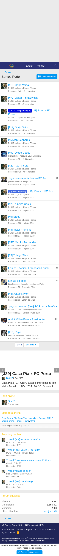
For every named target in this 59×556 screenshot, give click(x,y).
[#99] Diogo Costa (19, 152)
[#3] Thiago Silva (18, 255)
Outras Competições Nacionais (29, 310)
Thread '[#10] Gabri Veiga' (20, 481)
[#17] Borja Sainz (18, 127)
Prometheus (13, 156)
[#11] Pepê (14, 332)
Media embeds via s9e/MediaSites (33, 541)
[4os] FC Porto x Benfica (42, 306)
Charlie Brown (8, 421)
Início (12, 532)
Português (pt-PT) (34, 525)
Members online (11, 412)
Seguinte (31, 345)
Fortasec (20, 421)
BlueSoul (18, 418)
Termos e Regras (24, 529)
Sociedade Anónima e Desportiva (28, 322)
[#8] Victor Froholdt (19, 229)
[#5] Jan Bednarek (19, 139)
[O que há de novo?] (49, 66)
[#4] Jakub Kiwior (18, 293)
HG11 (10, 322)
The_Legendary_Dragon (34, 418)
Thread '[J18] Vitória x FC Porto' (23, 450)
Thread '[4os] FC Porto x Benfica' (23, 439)
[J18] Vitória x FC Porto (41, 191)
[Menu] (4, 66)
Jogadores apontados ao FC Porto (28, 178)
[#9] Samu (14, 216)
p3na (27, 421)
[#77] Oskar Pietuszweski (23, 97)
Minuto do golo (17, 280)
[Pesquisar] (55, 66)
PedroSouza (7, 418)
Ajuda (4, 532)
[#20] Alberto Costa (19, 204)
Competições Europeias (26, 117)
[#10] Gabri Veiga (18, 85)
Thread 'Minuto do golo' (18, 470)
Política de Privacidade (44, 529)
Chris (32, 421)
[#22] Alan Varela (18, 165)
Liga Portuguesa (22, 194)
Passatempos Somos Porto (32, 284)
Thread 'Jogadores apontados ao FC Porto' (28, 460)
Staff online (8, 396)
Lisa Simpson (14, 284)
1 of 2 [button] (19, 345)
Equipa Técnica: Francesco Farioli (28, 268)
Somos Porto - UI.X (12, 525)
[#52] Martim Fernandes (22, 242)
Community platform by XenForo (25, 538)
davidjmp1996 (50, 511)
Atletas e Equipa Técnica (25, 88)
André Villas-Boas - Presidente (26, 319)
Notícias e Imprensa (23, 182)
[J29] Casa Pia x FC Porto (26, 373)
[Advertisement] (29, 31)
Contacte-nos (8, 529)
